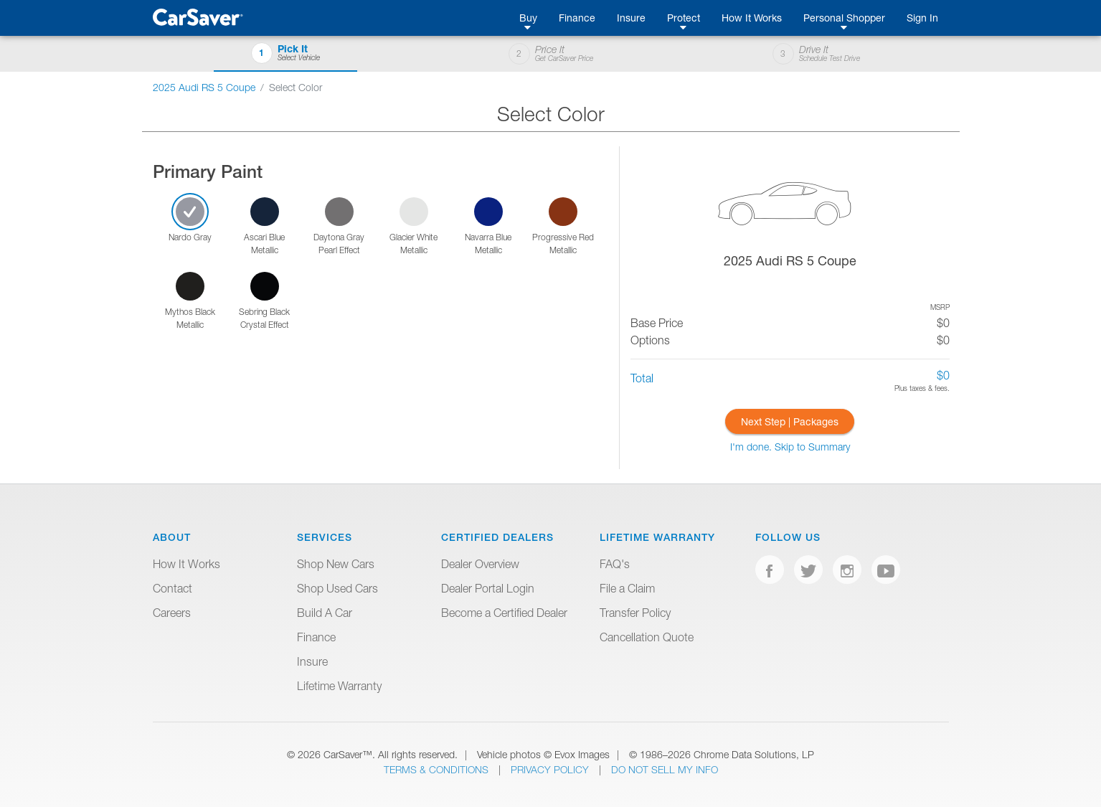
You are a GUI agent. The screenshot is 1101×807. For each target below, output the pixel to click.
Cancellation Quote (647, 637)
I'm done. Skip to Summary (790, 446)
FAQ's (615, 563)
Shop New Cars (335, 563)
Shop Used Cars (337, 588)
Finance (577, 17)
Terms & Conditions (437, 769)
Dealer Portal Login (487, 588)
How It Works (752, 17)
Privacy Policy (551, 769)
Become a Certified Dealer (504, 612)
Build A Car (324, 612)
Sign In (922, 17)
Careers (172, 612)
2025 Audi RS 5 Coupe (204, 87)
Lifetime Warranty (339, 685)
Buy (528, 17)
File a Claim (627, 588)
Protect (683, 17)
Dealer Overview (480, 563)
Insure (631, 17)
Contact (172, 588)
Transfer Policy (635, 612)
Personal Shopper (844, 17)
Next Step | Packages (789, 421)
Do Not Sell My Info (664, 769)
